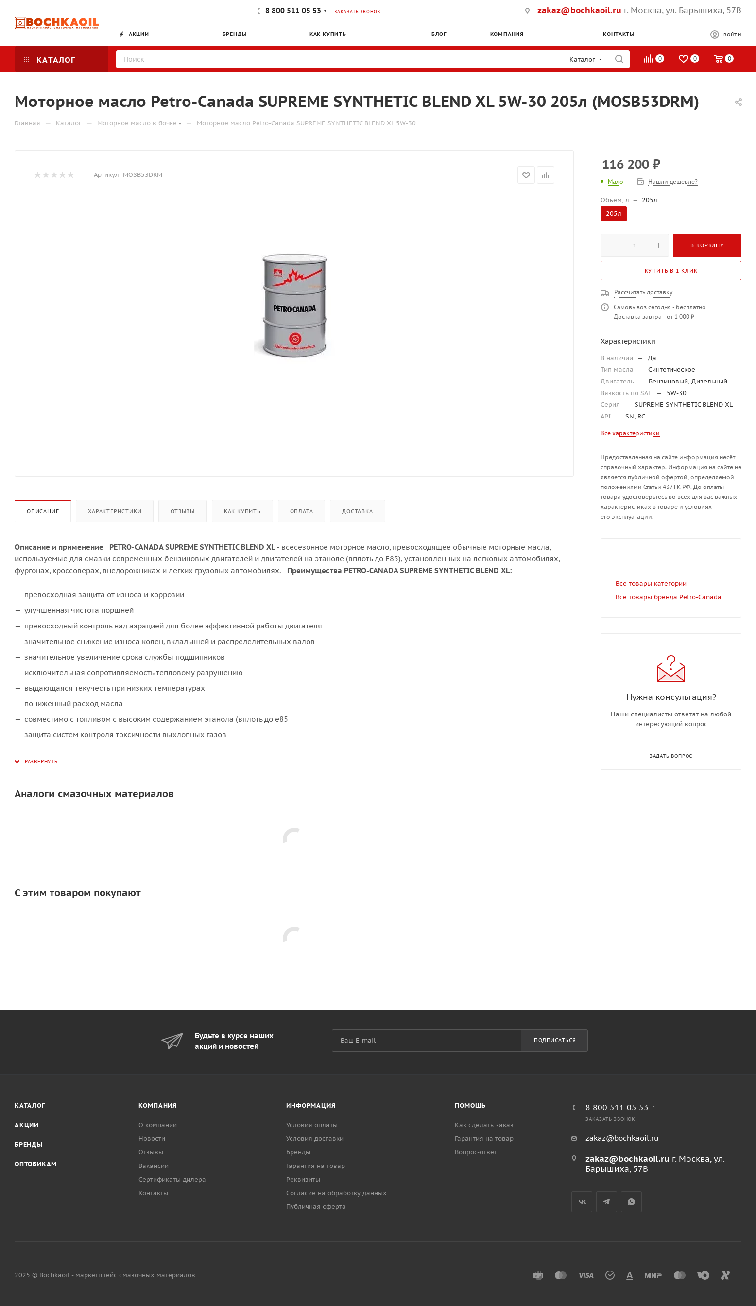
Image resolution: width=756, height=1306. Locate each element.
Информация (310, 1105)
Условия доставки (315, 1138)
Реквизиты (303, 1179)
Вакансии (153, 1166)
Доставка (357, 511)
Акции (27, 1125)
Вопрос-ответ (476, 1152)
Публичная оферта (316, 1206)
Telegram (606, 1201)
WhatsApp (631, 1201)
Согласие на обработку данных (336, 1193)
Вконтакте (581, 1201)
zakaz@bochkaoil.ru (579, 10)
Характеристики (114, 511)
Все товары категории (651, 583)
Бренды (29, 1144)
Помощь (470, 1105)
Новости (151, 1138)
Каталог (30, 1105)
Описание (43, 511)
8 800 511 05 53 (293, 10)
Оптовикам (36, 1164)
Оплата (301, 511)
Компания (157, 1105)
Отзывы (183, 511)
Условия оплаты (312, 1125)
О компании (157, 1125)
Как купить (242, 511)
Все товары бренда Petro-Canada (669, 597)
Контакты (153, 1193)
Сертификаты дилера (172, 1179)
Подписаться (555, 1040)
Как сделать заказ (484, 1125)
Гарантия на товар (315, 1166)
